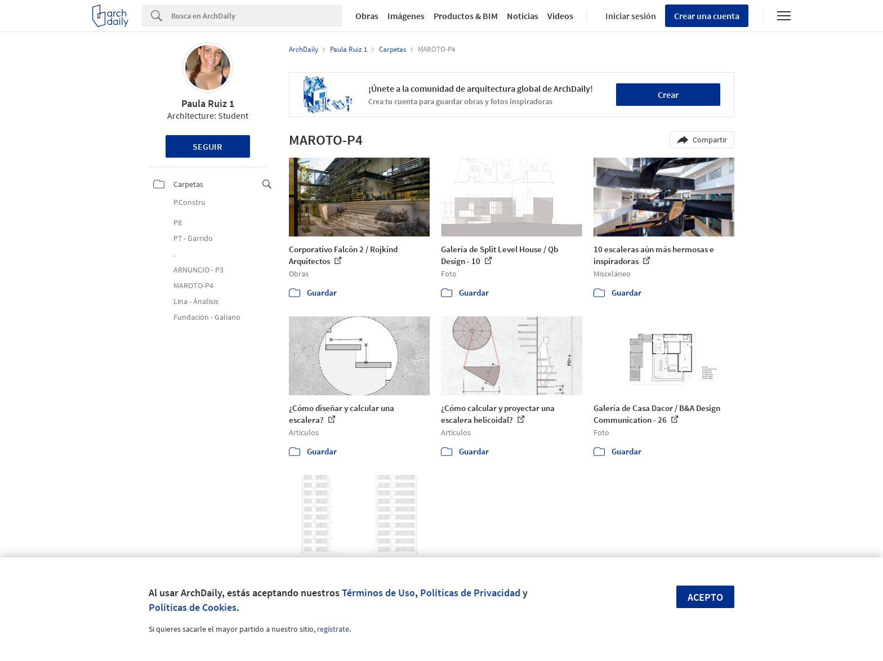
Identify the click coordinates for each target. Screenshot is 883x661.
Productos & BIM (466, 15)
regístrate (333, 629)
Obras (366, 15)
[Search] (256, 16)
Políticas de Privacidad (470, 592)
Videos (560, 15)
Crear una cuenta (706, 15)
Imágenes (406, 15)
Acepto (705, 597)
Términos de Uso (378, 592)
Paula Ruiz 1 (207, 103)
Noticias (522, 15)
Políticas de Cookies (193, 607)
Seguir (207, 146)
